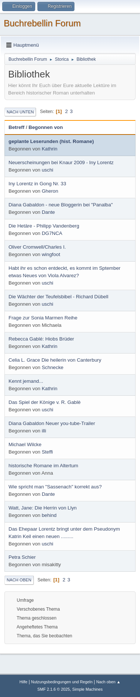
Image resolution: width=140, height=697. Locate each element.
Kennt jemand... (26, 381)
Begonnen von (46, 127)
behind (49, 515)
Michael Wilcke (25, 444)
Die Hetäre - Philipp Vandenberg (44, 226)
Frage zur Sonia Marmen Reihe (43, 318)
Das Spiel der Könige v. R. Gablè (45, 402)
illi (44, 431)
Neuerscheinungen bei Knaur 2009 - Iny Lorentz (61, 162)
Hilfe (23, 682)
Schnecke (53, 367)
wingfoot (51, 254)
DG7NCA (52, 233)
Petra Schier (22, 557)
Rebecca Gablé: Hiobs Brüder (41, 339)
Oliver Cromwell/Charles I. (37, 247)
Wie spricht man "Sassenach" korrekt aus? (55, 486)
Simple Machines (87, 689)
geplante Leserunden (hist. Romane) (51, 141)
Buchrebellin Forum (42, 23)
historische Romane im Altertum (43, 465)
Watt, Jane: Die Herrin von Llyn (43, 508)
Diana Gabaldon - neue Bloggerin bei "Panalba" (61, 205)
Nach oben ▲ (108, 682)
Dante (48, 212)
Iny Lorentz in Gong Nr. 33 (37, 183)
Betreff (16, 127)
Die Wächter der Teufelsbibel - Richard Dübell (58, 296)
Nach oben (19, 580)
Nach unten (20, 112)
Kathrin (49, 149)
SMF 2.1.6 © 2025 (53, 689)
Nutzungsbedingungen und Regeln (62, 682)
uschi (47, 170)
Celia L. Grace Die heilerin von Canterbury (55, 360)
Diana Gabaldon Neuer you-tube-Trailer (52, 423)
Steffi (47, 452)
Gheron (50, 191)
